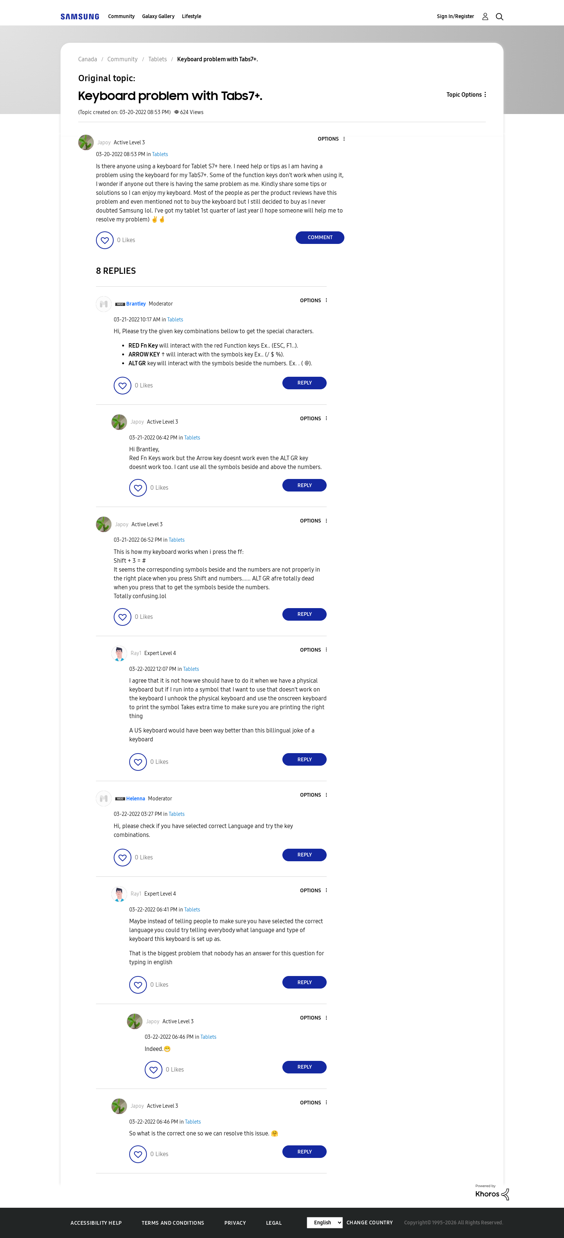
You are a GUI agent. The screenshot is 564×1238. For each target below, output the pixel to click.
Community (121, 16)
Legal (274, 1223)
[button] (332, 139)
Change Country (370, 1223)
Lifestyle (191, 16)
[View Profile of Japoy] (104, 142)
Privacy (235, 1223)
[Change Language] (325, 1222)
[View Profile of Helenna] (135, 799)
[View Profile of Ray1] (136, 653)
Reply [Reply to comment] (305, 383)
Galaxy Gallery (158, 16)
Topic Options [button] (464, 94)
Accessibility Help (96, 1223)
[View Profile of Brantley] (136, 304)
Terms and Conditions (173, 1223)
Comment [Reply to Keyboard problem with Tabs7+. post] (320, 237)
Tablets (160, 154)
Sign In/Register (455, 16)
